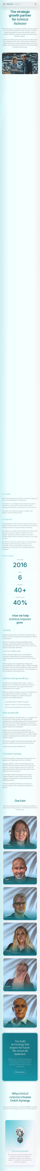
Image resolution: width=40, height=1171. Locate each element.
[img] (12, 4)
